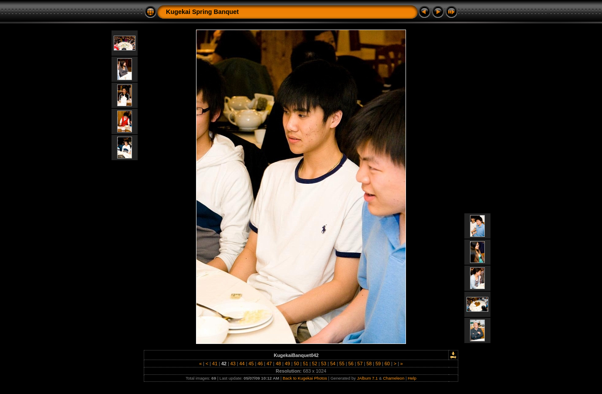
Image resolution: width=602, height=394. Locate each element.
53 (324, 363)
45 (251, 363)
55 (342, 363)
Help (412, 378)
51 (305, 363)
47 (269, 363)
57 (360, 363)
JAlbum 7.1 (367, 378)
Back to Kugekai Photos (305, 378)
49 (287, 363)
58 (369, 363)
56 (351, 363)
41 (215, 363)
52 (314, 363)
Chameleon (393, 378)
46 (260, 363)
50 (297, 363)
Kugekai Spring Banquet (202, 11)
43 (233, 363)
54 (333, 363)
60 (387, 363)
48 (278, 363)
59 (378, 363)
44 (242, 363)
